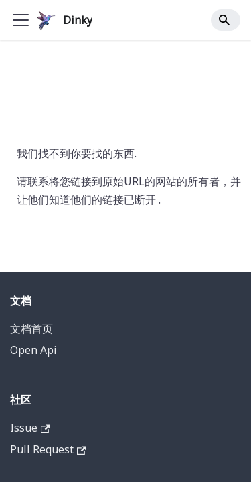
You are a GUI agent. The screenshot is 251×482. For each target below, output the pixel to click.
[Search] (225, 20)
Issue (30, 427)
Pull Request (48, 449)
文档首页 (31, 328)
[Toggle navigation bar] (21, 20)
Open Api (33, 350)
